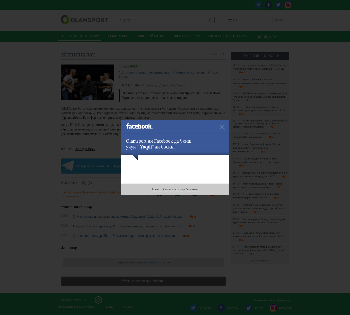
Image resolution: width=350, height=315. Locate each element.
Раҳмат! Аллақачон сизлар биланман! (175, 189)
